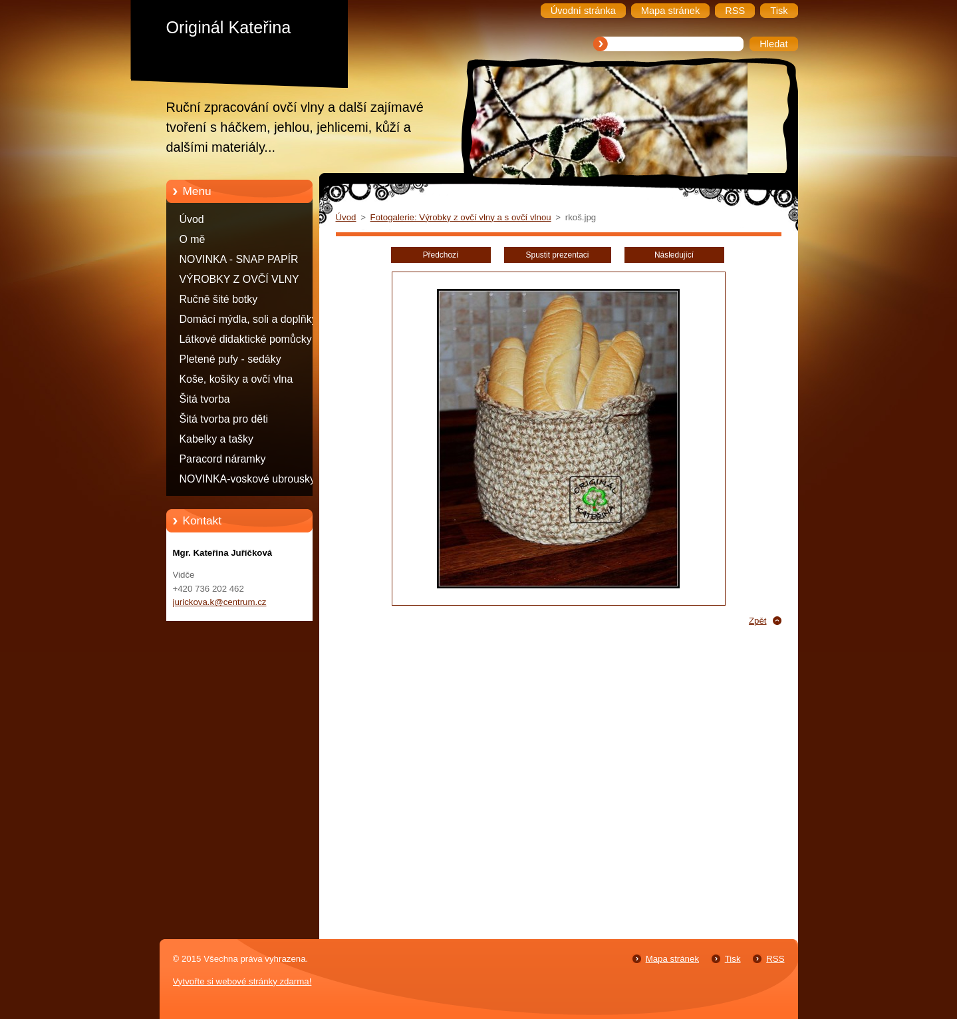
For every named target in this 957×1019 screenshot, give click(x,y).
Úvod (192, 219)
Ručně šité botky (219, 299)
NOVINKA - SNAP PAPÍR (239, 259)
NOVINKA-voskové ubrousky (247, 479)
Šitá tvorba (205, 399)
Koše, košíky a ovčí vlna (236, 379)
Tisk (733, 959)
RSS (775, 959)
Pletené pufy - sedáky (230, 359)
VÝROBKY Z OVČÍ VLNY (239, 279)
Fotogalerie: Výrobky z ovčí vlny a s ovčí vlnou (460, 217)
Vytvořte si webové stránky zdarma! (242, 981)
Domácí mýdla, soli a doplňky (248, 319)
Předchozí (441, 255)
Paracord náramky (223, 459)
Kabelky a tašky (217, 439)
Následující (674, 255)
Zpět (758, 621)
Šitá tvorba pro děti (224, 419)
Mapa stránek (672, 959)
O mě (192, 239)
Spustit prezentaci (557, 255)
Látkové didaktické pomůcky (246, 339)
